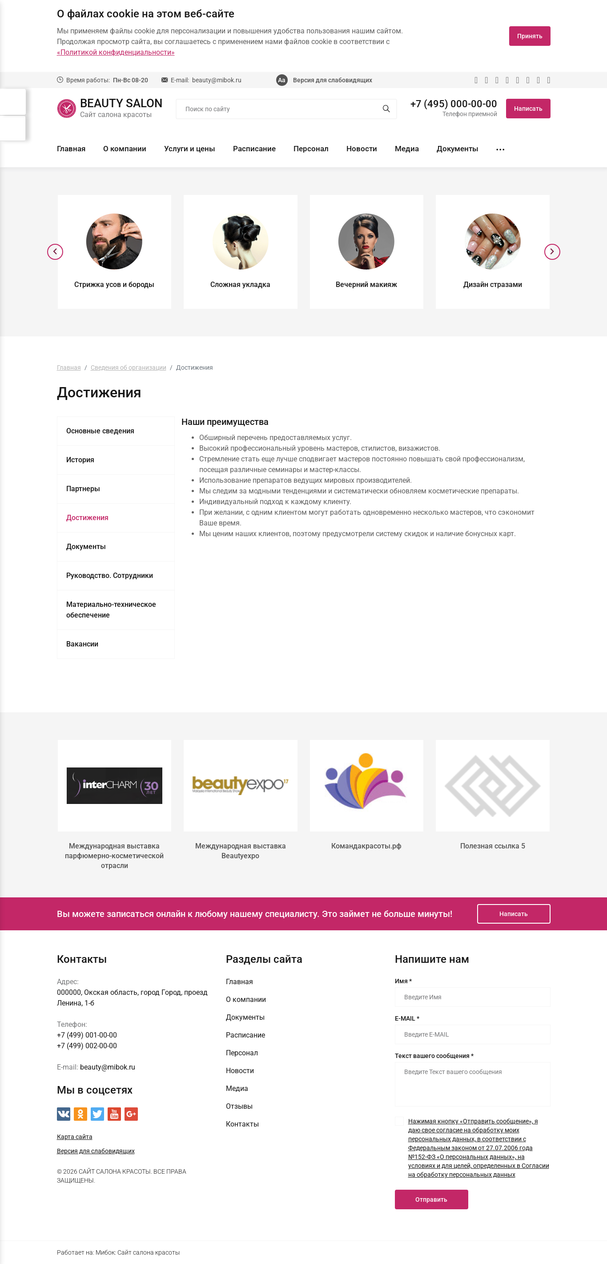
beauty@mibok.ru (216, 80)
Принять (530, 36)
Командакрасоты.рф (366, 846)
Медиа (407, 148)
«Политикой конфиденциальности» (116, 52)
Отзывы (239, 1106)
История (80, 460)
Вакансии (82, 644)
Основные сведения (100, 431)
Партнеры (83, 489)
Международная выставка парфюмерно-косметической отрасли (114, 856)
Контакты (242, 1124)
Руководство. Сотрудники (109, 575)
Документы (457, 148)
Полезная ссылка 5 (492, 846)
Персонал (311, 148)
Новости (361, 148)
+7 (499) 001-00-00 (87, 1035)
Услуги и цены (189, 148)
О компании (124, 148)
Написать (528, 108)
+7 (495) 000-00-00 (453, 104)
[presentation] (55, 252)
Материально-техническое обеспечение (111, 609)
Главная (71, 148)
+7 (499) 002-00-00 (87, 1046)
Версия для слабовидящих (332, 80)
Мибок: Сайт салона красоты (138, 1252)
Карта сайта (74, 1136)
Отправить (431, 1199)
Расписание (254, 148)
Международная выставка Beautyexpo (240, 851)
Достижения (87, 517)
